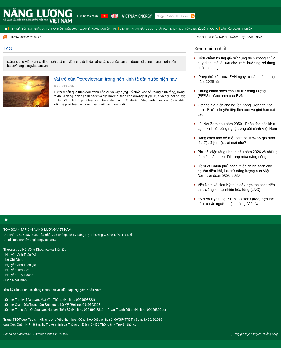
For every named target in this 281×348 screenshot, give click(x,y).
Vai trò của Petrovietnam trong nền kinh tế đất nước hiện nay (115, 79)
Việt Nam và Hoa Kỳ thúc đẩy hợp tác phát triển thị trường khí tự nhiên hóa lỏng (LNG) (236, 187)
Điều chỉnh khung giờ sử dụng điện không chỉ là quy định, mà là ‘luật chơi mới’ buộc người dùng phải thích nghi (237, 63)
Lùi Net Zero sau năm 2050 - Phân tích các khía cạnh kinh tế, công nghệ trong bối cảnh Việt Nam (237, 126)
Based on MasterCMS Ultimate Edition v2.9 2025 (35, 334)
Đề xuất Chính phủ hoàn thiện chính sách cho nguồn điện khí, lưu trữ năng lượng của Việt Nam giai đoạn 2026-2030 (235, 171)
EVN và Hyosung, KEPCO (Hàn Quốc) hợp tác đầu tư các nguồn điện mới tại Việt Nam (236, 201)
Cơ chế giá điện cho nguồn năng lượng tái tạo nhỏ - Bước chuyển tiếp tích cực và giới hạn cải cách (236, 110)
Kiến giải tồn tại (21, 28)
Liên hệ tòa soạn (87, 16)
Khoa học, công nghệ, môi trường (194, 28)
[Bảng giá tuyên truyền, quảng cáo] (255, 334)
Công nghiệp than (104, 28)
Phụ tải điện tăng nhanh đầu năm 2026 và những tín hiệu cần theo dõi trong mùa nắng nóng (238, 154)
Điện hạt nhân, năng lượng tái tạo (144, 28)
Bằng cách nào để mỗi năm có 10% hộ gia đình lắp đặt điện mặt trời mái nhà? (236, 140)
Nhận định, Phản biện (48, 28)
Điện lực (71, 28)
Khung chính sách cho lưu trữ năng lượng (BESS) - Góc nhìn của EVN (232, 93)
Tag (7, 48)
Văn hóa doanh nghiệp (236, 28)
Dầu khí (85, 28)
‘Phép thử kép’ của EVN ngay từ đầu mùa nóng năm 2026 (236, 79)
